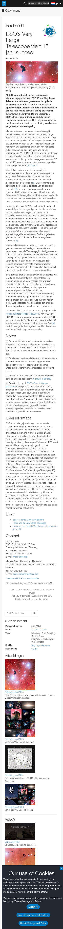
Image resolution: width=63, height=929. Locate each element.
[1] (33, 182)
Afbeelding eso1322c (14, 775)
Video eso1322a (12, 842)
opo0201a (34, 313)
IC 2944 (34, 629)
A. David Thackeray (42, 378)
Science (32, 3)
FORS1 (34, 649)
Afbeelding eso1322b (14, 739)
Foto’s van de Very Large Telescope (29, 522)
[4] (53, 323)
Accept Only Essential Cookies (33, 915)
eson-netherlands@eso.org (25, 574)
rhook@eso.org (20, 556)
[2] (16, 189)
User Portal (43, 3)
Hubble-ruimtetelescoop (17, 313)
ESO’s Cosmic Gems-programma (28, 519)
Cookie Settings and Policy (33, 923)
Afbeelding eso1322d (14, 807)
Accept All (33, 906)
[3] (16, 240)
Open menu (11, 10)
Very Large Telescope (40, 645)
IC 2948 (43, 629)
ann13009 (32, 165)
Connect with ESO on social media (22, 578)
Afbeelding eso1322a (14, 692)
